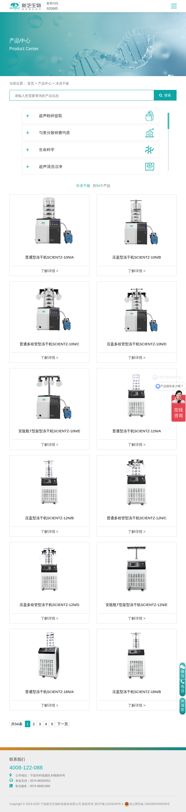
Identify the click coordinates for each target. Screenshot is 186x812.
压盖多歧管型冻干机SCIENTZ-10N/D (137, 344)
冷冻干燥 (62, 83)
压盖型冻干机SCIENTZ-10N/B (136, 257)
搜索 (165, 95)
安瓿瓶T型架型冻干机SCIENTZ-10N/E (49, 431)
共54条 (17, 724)
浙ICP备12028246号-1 (129, 804)
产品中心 (45, 83)
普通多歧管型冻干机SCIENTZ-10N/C (49, 344)
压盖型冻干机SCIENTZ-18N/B (136, 692)
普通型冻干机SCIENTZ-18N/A (49, 692)
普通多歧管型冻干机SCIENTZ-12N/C (137, 518)
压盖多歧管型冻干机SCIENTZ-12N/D (49, 605)
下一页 (62, 724)
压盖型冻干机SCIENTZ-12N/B (49, 518)
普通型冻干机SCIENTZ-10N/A (49, 257)
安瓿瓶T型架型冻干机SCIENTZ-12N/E (136, 605)
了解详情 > (49, 271)
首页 (30, 83)
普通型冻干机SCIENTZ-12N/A (136, 431)
